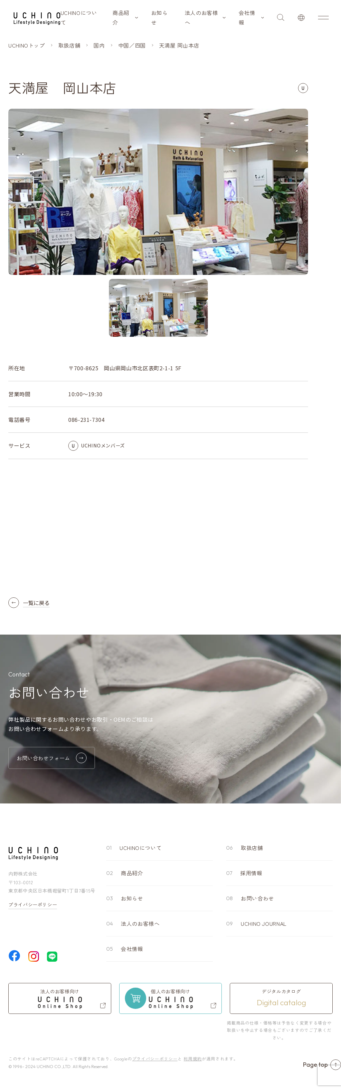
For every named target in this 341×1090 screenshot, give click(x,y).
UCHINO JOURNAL (264, 923)
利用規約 (192, 1058)
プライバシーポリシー (32, 904)
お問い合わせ (257, 898)
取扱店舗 (252, 848)
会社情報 (247, 17)
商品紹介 (121, 17)
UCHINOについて (79, 17)
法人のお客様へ (201, 17)
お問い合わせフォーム (52, 758)
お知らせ (159, 17)
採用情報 (251, 873)
